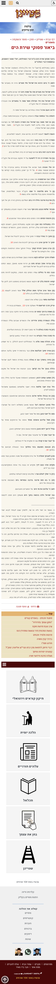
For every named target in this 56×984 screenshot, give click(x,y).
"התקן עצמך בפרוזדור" (42, 622)
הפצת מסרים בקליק (28, 897)
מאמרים (50, 42)
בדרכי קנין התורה (44, 639)
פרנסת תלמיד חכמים (42, 635)
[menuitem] (28, 687)
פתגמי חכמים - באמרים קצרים (38, 618)
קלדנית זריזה (28, 892)
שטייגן (39, 39)
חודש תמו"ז (47, 643)
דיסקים (28, 934)
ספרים (28, 913)
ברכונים (28, 929)
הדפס (33, 606)
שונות (28, 939)
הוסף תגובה (21, 606)
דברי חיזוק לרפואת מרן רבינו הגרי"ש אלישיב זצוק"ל (29, 647)
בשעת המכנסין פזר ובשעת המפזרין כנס (34, 630)
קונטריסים (28, 918)
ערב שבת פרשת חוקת (42, 626)
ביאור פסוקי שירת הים (33, 47)
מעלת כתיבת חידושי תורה (40, 655)
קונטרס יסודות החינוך (42, 651)
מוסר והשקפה (19, 39)
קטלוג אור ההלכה (28, 909)
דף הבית (50, 39)
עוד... (49, 614)
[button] (17, 3)
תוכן (31, 39)
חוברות (28, 923)
